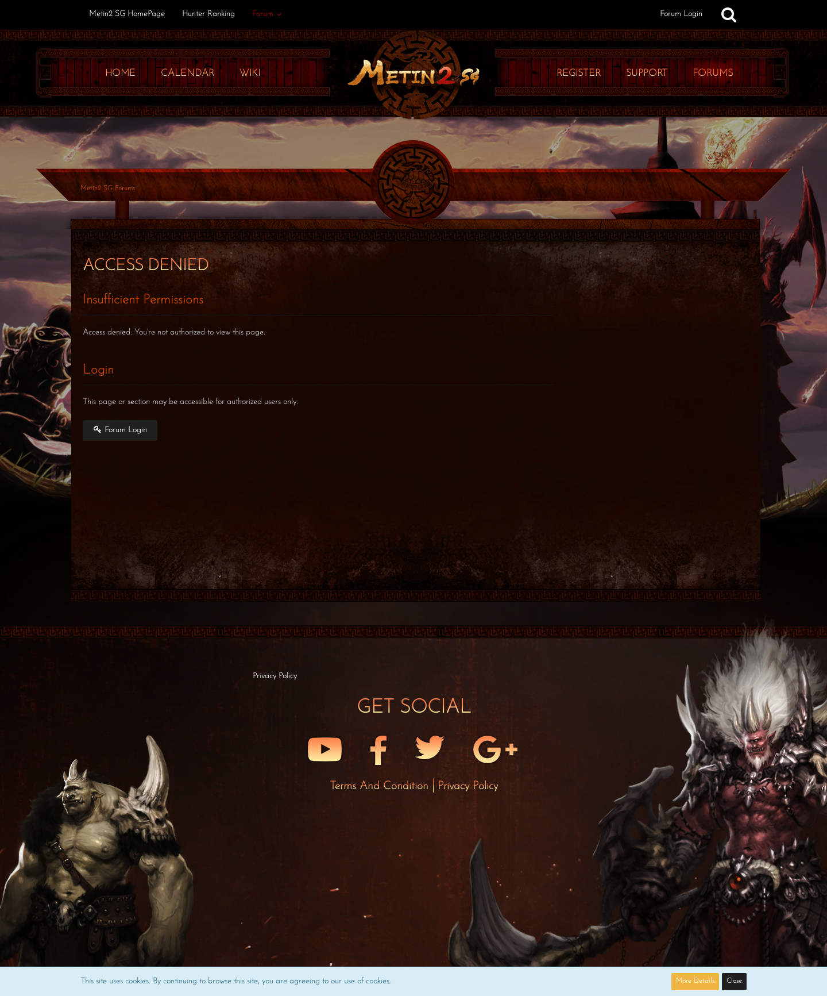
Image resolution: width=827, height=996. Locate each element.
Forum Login (681, 14)
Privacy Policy (468, 786)
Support (646, 73)
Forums (713, 73)
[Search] (729, 14)
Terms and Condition (381, 786)
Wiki (249, 73)
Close (734, 981)
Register (579, 73)
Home (120, 73)
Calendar (187, 73)
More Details (695, 981)
